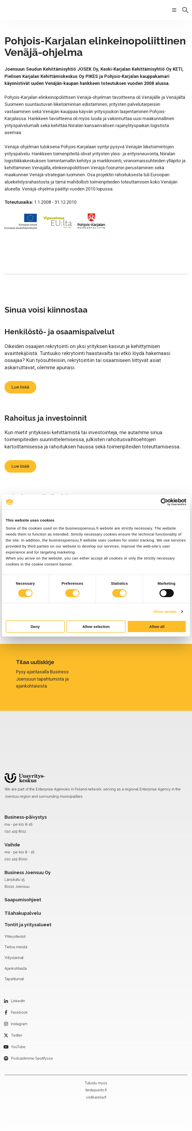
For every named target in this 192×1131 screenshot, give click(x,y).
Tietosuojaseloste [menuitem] (70, 1112)
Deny (35, 626)
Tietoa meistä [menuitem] (15, 918)
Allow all (156, 626)
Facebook (19, 983)
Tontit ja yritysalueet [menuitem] (28, 896)
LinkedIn (18, 972)
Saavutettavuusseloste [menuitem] (111, 1112)
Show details (165, 611)
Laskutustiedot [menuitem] (37, 1112)
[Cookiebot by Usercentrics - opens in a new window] (164, 502)
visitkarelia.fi (96, 1068)
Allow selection (96, 626)
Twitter (16, 1006)
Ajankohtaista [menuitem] (15, 940)
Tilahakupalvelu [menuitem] (22, 884)
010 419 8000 (16, 830)
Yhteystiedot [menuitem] (15, 908)
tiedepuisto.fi (96, 1061)
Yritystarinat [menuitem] (14, 929)
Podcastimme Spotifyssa (32, 1029)
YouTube (18, 1018)
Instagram (19, 995)
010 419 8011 (15, 802)
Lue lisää (20, 387)
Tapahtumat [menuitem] (14, 950)
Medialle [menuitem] (13, 1112)
